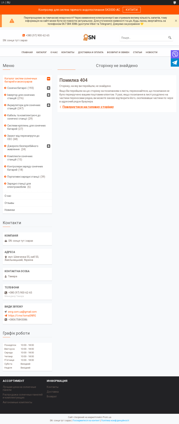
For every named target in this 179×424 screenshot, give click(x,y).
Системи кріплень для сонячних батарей (26, 127)
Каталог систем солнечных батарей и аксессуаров (21, 80)
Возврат (52, 396)
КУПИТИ (132, 9)
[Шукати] (170, 38)
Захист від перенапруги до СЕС (23, 137)
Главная (27, 52)
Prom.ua (107, 417)
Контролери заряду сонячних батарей (25, 168)
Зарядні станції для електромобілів (19, 185)
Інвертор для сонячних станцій (21, 96)
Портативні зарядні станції (23, 176)
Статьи (137, 52)
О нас (54, 52)
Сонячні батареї (17, 88)
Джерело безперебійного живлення (22, 148)
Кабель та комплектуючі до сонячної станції (24, 117)
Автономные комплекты (17, 402)
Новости (151, 52)
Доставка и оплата (90, 52)
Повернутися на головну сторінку (88, 107)
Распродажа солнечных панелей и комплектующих (23, 396)
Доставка (53, 391)
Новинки (10, 209)
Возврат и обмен (118, 52)
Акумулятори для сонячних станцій (23, 107)
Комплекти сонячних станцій (20, 158)
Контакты (67, 52)
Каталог (41, 52)
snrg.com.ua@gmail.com (22, 311)
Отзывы (9, 203)
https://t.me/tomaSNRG (22, 315)
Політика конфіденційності (115, 420)
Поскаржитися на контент (86, 420)
